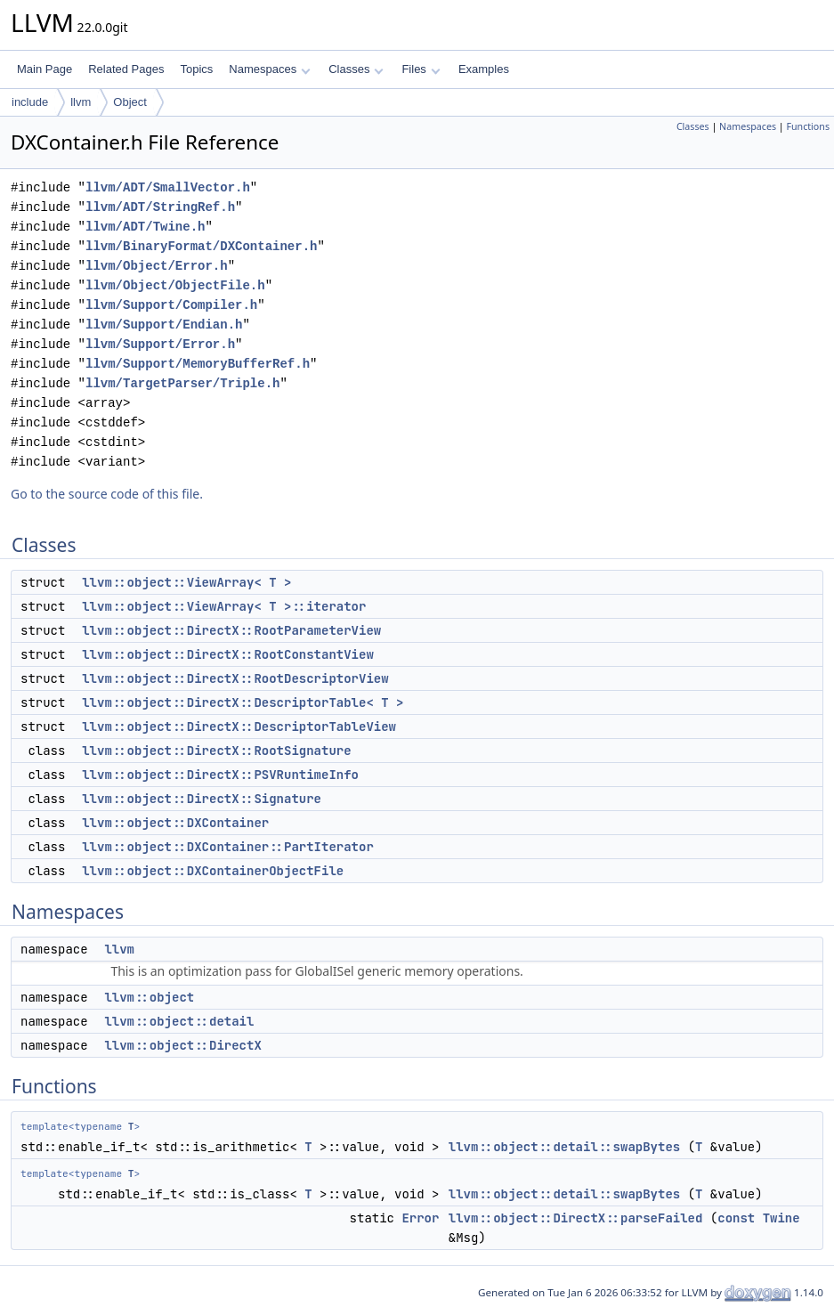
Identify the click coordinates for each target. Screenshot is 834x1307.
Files (420, 69)
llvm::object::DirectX (182, 1045)
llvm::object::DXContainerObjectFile (213, 871)
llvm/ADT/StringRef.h (160, 207)
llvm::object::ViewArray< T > (186, 582)
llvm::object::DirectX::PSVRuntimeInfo (220, 775)
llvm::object (149, 997)
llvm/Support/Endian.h (163, 324)
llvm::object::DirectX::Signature (201, 799)
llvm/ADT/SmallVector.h (167, 187)
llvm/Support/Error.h (160, 344)
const (736, 1218)
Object (130, 102)
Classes (356, 69)
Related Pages (126, 69)
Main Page (44, 69)
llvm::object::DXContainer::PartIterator (228, 847)
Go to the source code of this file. (107, 493)
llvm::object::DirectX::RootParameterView (231, 630)
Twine (781, 1218)
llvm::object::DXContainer (175, 823)
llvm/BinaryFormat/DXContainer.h (201, 246)
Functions (808, 126)
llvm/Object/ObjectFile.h (175, 285)
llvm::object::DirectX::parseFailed (576, 1218)
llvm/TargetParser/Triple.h (182, 383)
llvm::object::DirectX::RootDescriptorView (235, 678)
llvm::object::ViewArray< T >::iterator (224, 606)
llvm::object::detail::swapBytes (564, 1147)
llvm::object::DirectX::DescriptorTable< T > (242, 702)
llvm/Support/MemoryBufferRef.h (197, 363)
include (30, 102)
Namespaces (269, 69)
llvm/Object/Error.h (156, 265)
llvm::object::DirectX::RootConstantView (228, 654)
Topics (196, 69)
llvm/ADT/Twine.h (145, 226)
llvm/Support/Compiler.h (171, 304)
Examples (483, 69)
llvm (80, 102)
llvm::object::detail (179, 1021)
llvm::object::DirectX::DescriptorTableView (239, 726)
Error (420, 1218)
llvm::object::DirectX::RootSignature (216, 751)
